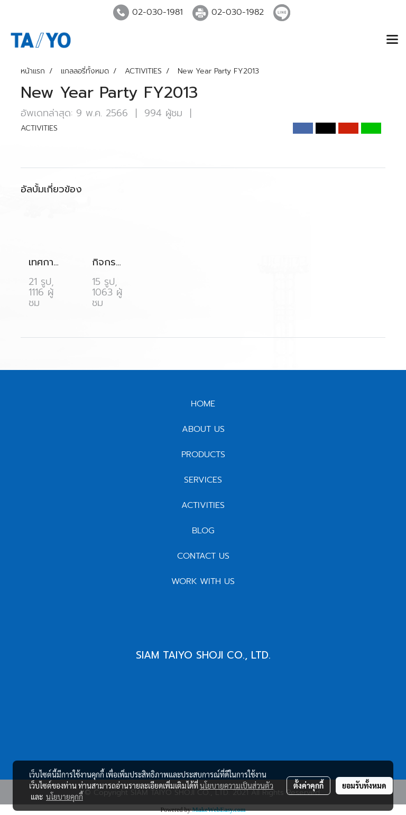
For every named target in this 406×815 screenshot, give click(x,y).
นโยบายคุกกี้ (64, 796)
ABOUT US (203, 429)
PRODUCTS (203, 454)
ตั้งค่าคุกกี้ (308, 785)
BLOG (203, 530)
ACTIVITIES (39, 128)
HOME (203, 403)
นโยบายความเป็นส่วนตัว (236, 785)
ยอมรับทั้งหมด (364, 785)
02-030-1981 (157, 12)
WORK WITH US (203, 581)
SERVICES (203, 480)
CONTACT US (203, 556)
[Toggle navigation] (392, 40)
